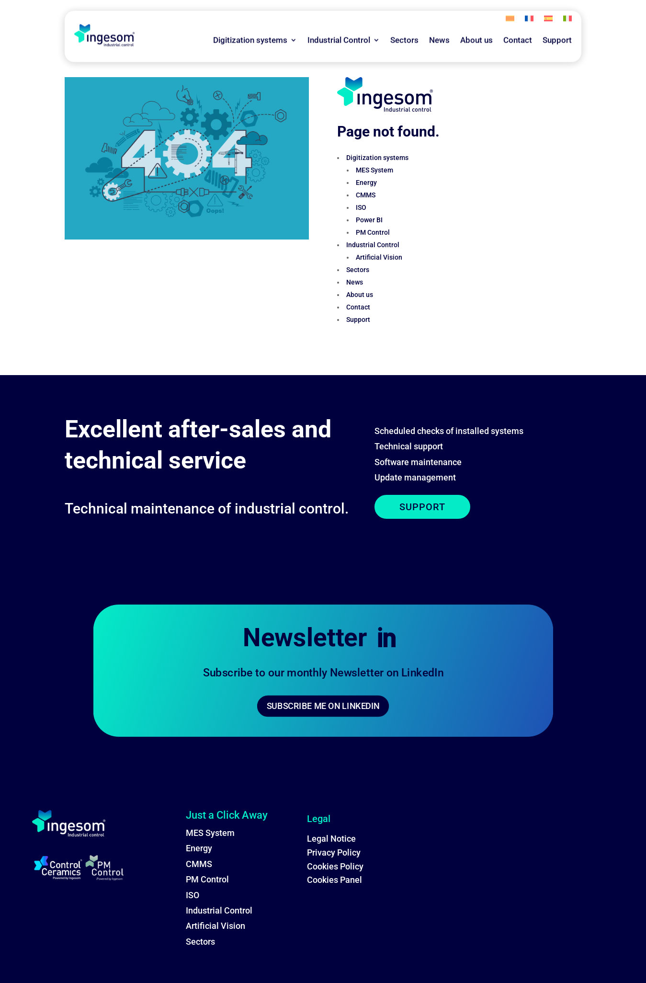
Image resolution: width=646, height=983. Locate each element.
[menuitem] (510, 7)
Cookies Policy (335, 866)
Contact (517, 27)
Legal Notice (331, 839)
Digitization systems (250, 27)
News (439, 27)
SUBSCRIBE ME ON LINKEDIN (322, 706)
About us (476, 27)
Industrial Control (338, 27)
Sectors (404, 27)
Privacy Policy (334, 852)
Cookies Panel (334, 880)
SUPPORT (422, 507)
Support (557, 27)
